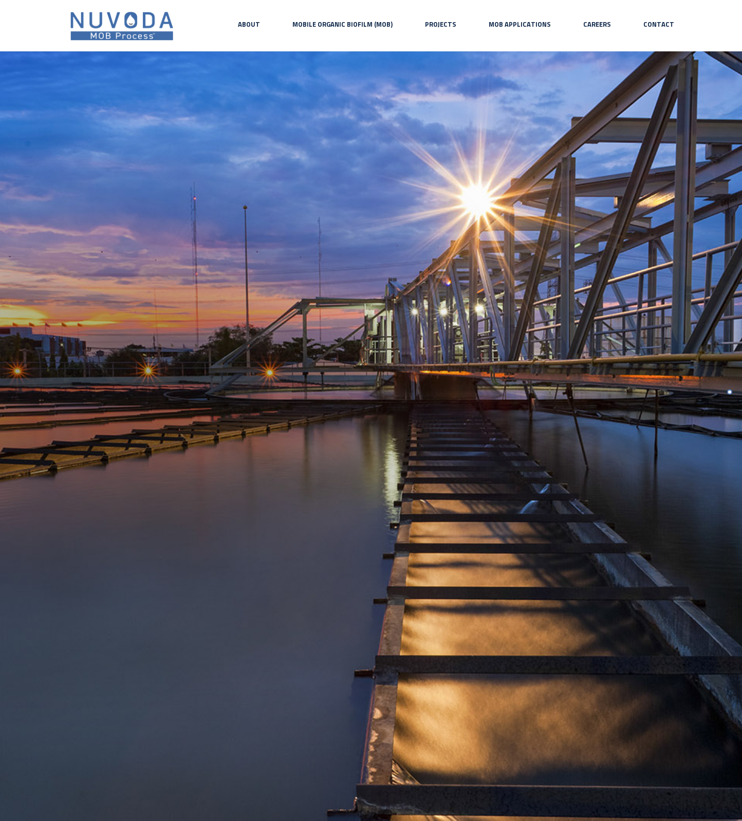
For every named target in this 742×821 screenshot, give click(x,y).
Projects (440, 24)
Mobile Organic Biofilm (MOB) (342, 24)
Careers (597, 24)
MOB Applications (520, 24)
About (249, 24)
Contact (658, 24)
